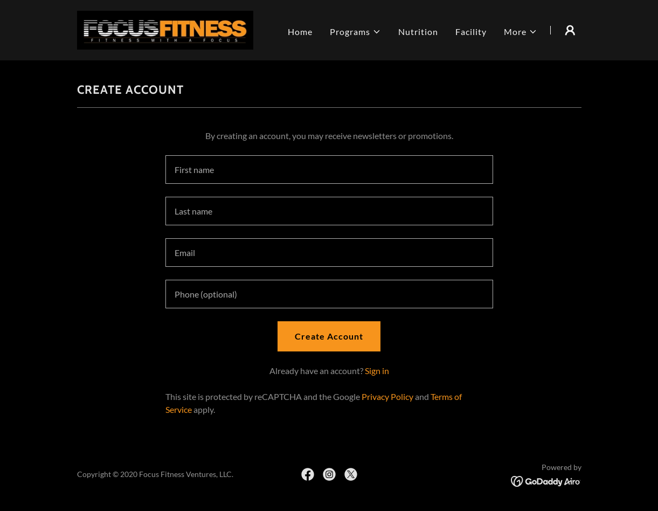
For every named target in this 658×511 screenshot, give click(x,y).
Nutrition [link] (418, 31)
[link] (165, 29)
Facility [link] (471, 31)
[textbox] (329, 169)
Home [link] (300, 31)
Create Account (329, 336)
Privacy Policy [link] (387, 396)
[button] (355, 31)
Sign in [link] (377, 370)
